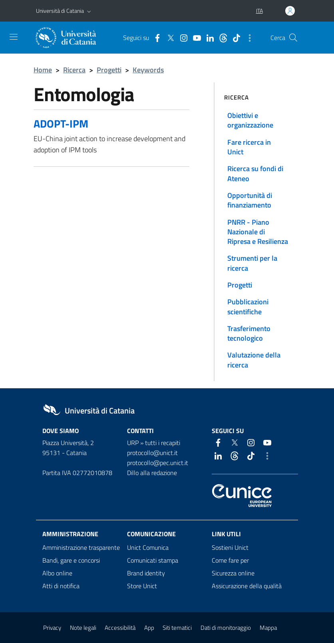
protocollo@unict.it (152, 452)
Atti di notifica (61, 586)
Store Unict (142, 586)
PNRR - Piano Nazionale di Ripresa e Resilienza (257, 232)
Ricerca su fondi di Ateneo (255, 173)
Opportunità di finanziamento (249, 200)
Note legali (83, 627)
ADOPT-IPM (61, 123)
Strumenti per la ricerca (252, 263)
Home (43, 69)
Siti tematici (177, 627)
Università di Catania (60, 10)
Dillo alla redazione (152, 472)
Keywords (148, 69)
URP (133, 442)
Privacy (52, 627)
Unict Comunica (148, 547)
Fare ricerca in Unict (249, 147)
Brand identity (146, 573)
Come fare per (230, 560)
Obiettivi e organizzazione (250, 120)
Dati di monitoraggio (226, 627)
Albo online (57, 573)
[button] (89, 11)
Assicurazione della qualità (247, 586)
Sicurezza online (233, 573)
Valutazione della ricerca (253, 359)
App (149, 627)
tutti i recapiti (162, 442)
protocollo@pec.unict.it (157, 462)
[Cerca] (293, 37)
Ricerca (74, 69)
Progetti (109, 69)
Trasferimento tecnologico (248, 333)
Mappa (268, 627)
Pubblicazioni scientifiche (247, 306)
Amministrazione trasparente (81, 547)
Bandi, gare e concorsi (71, 560)
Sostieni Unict (230, 547)
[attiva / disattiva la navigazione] (13, 37)
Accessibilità (120, 627)
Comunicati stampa (152, 560)
